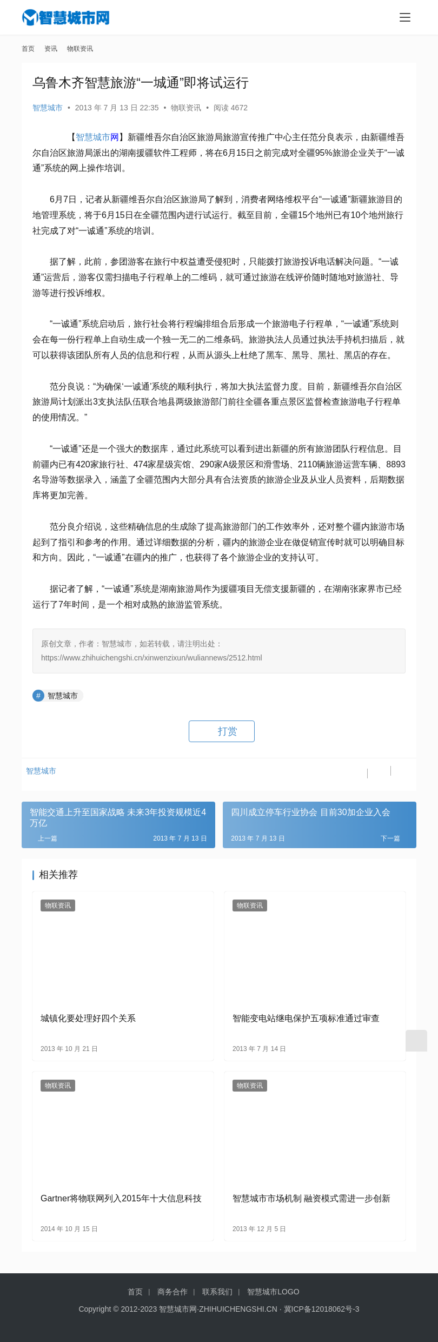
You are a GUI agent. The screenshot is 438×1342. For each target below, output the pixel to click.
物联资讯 (186, 107)
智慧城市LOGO (273, 1291)
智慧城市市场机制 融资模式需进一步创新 (311, 1198)
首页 (28, 48)
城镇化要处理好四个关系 (88, 1018)
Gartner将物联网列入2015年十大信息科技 (121, 1198)
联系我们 (217, 1291)
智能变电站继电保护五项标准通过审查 (306, 1018)
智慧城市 (47, 107)
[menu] (405, 17)
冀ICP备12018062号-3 (322, 1309)
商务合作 (172, 1291)
